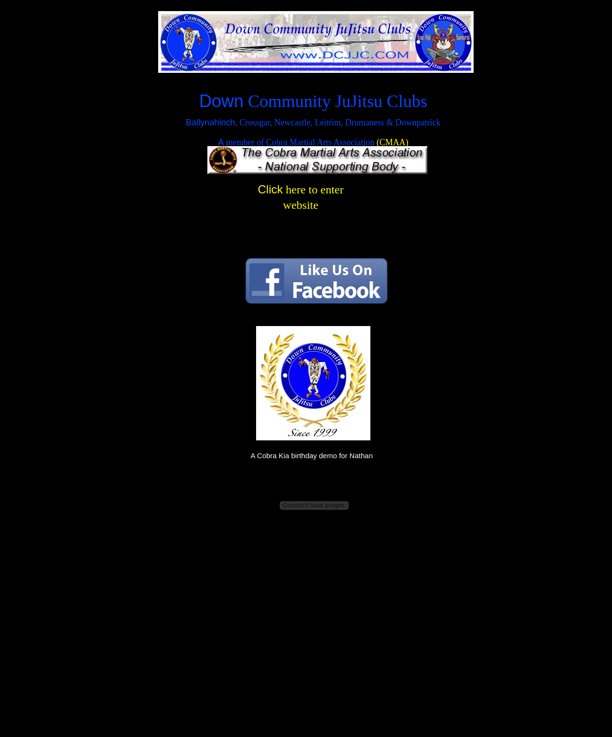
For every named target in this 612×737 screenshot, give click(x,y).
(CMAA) (392, 142)
